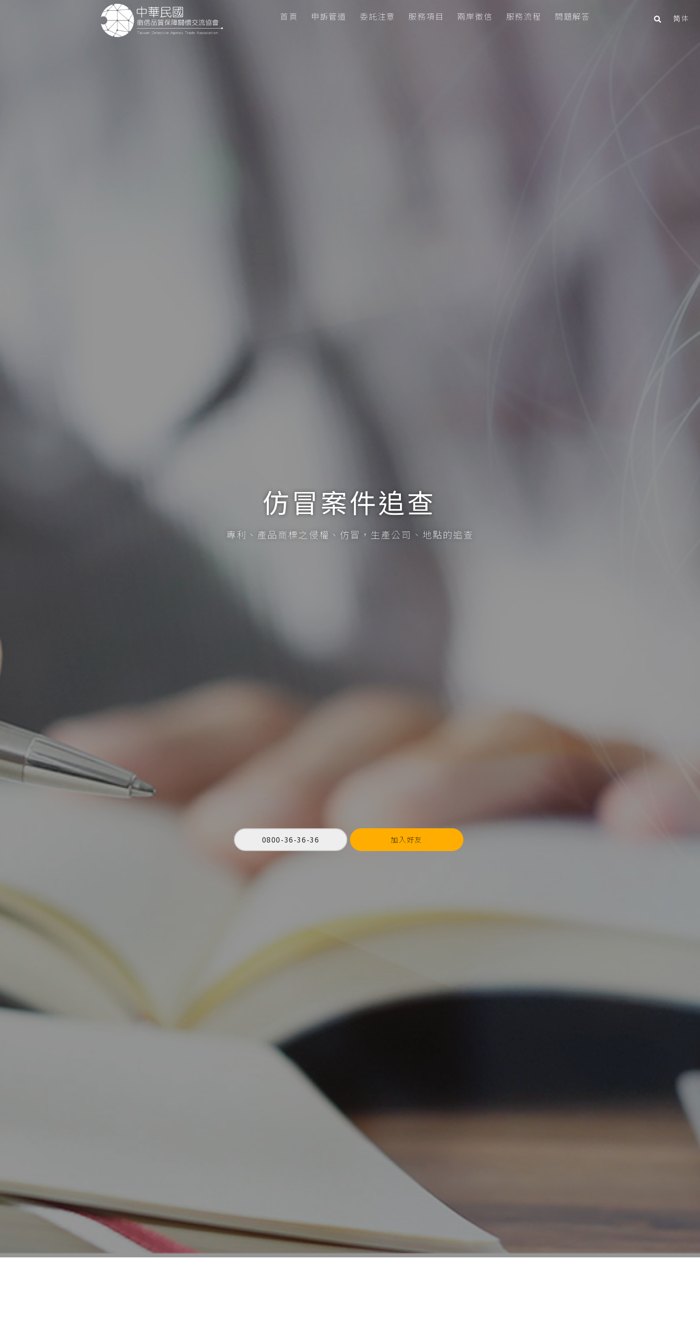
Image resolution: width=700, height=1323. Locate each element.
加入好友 (406, 794)
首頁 (283, 16)
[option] (350, 594)
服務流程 (518, 16)
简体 (675, 18)
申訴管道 (323, 16)
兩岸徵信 (470, 16)
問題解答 (567, 16)
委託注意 (372, 16)
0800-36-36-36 (291, 794)
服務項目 (420, 16)
